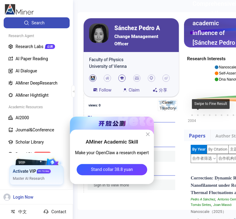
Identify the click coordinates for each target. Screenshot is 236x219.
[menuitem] (37, 22)
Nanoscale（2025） (208, 211)
